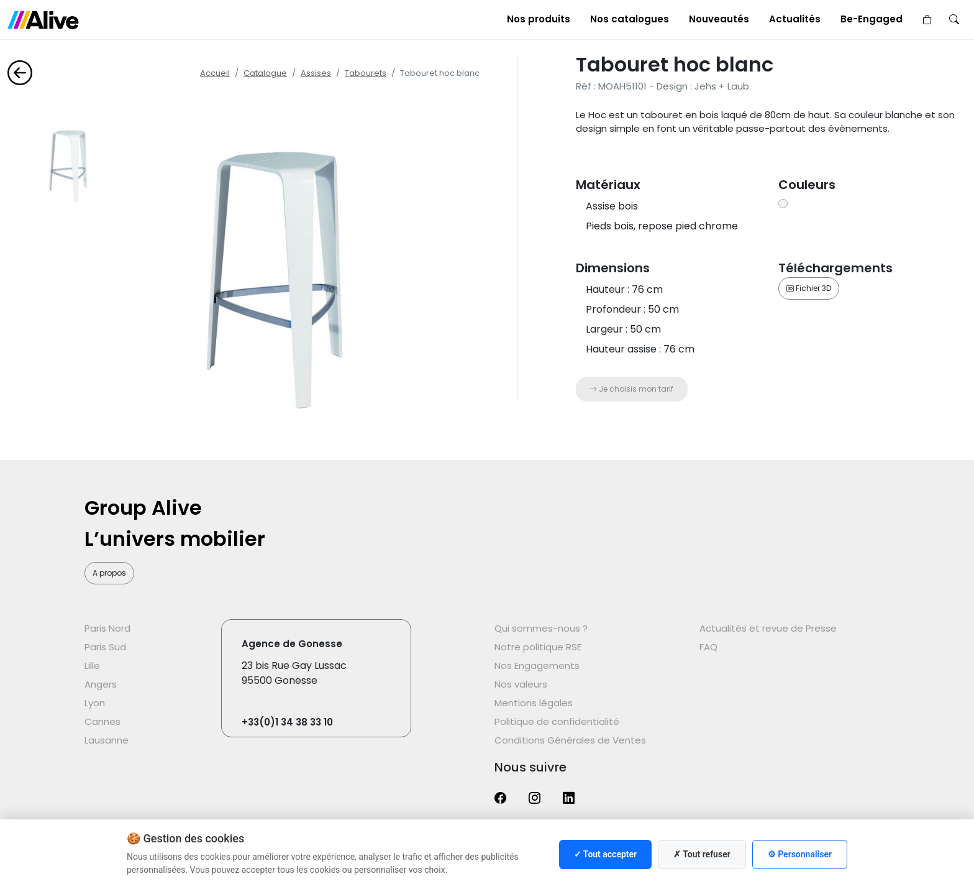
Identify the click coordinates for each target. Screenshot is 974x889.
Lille (92, 665)
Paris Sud (105, 646)
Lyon (94, 702)
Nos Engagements (537, 665)
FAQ (708, 646)
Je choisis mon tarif (631, 389)
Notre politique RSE (537, 646)
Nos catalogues (629, 18)
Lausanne (106, 740)
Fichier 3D (808, 288)
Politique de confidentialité (556, 721)
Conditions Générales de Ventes (570, 740)
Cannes (102, 721)
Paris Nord (107, 628)
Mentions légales (533, 702)
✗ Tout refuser (701, 854)
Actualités (795, 18)
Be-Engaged (871, 18)
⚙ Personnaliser (800, 854)
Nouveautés (719, 18)
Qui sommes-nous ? (541, 628)
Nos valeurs (520, 684)
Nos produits (538, 18)
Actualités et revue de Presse (768, 628)
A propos (109, 573)
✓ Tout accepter (605, 854)
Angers (100, 684)
